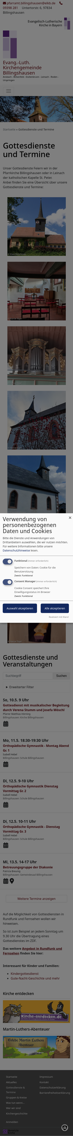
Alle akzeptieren (55, 608)
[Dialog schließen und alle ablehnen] (70, 515)
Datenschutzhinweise (16, 550)
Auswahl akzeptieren (20, 608)
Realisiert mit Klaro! (59, 616)
